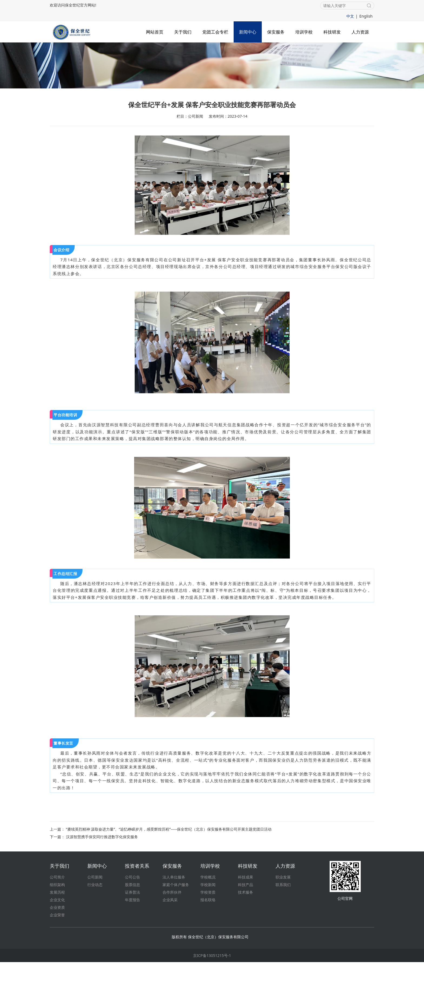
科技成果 (245, 919)
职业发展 (283, 919)
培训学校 (304, 31)
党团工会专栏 (215, 31)
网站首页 (154, 31)
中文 (351, 15)
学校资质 (208, 934)
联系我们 (283, 926)
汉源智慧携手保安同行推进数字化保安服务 (102, 878)
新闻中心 (247, 31)
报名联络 (208, 941)
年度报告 (132, 941)
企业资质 (57, 949)
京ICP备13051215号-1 (212, 997)
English (366, 15)
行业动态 (94, 926)
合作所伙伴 (172, 934)
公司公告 (132, 919)
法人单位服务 (174, 919)
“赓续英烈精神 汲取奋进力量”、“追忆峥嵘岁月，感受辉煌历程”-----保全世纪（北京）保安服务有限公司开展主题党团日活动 (168, 871)
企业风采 (170, 941)
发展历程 (57, 934)
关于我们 (182, 31)
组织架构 (57, 926)
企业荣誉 (57, 956)
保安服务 (275, 31)
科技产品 (245, 926)
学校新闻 (208, 926)
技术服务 (245, 934)
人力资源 (360, 31)
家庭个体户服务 (176, 926)
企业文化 (57, 941)
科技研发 (332, 31)
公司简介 (57, 919)
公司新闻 (94, 919)
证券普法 (132, 934)
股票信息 (132, 926)
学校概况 (208, 919)
